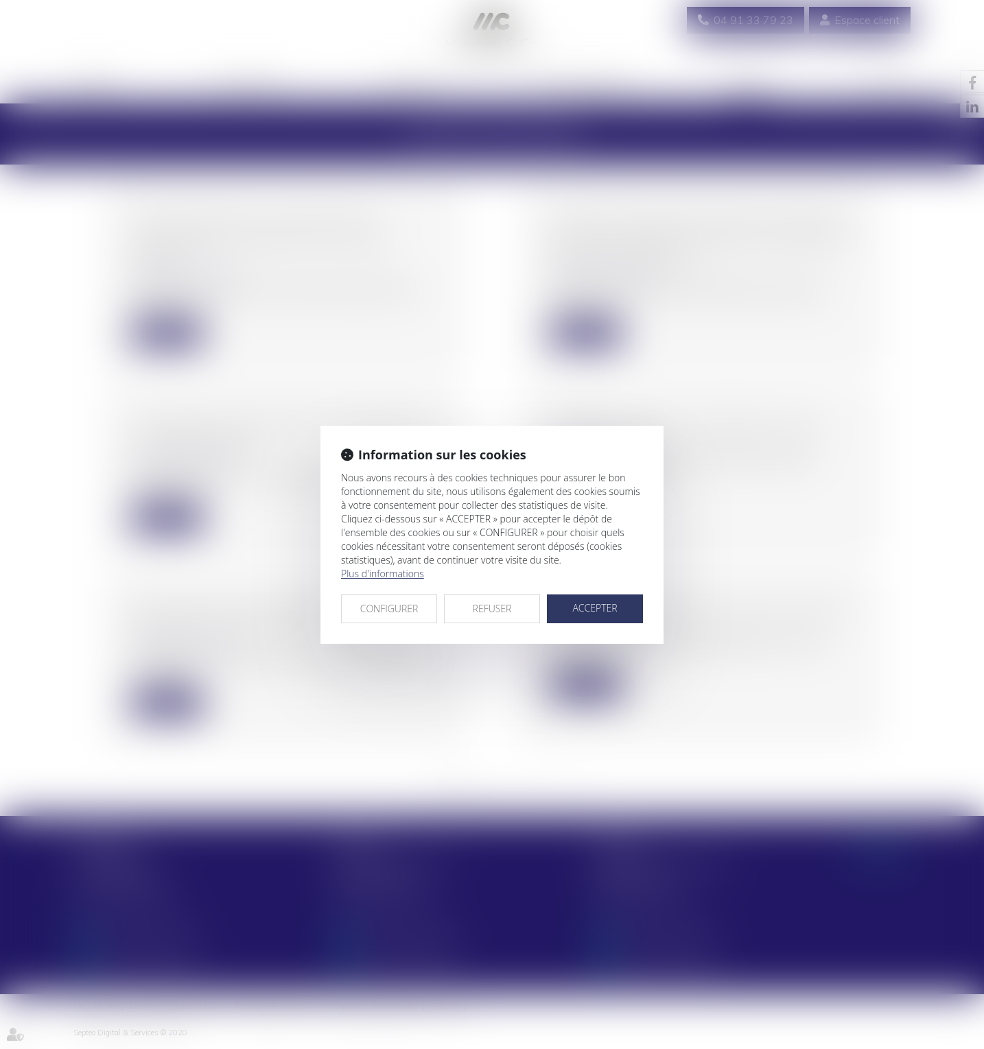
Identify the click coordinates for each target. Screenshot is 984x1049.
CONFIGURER (389, 608)
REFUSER (492, 608)
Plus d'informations (382, 573)
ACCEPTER (594, 607)
